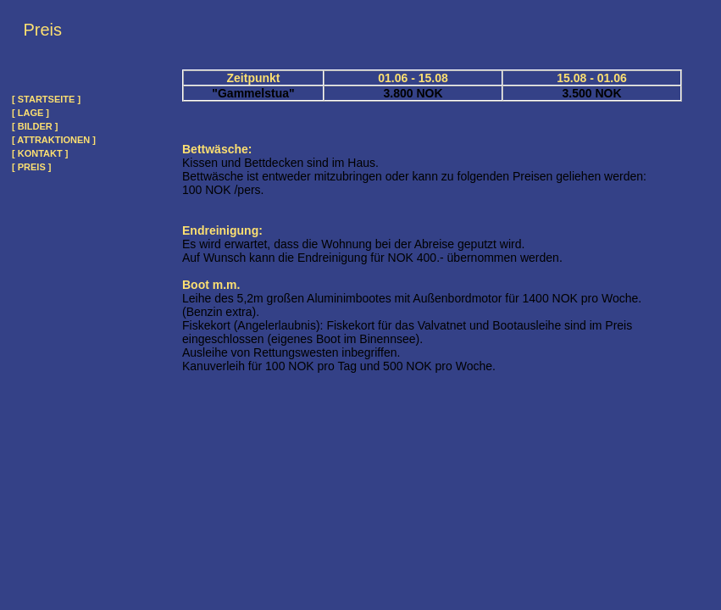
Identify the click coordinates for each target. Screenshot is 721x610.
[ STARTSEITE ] (46, 99)
